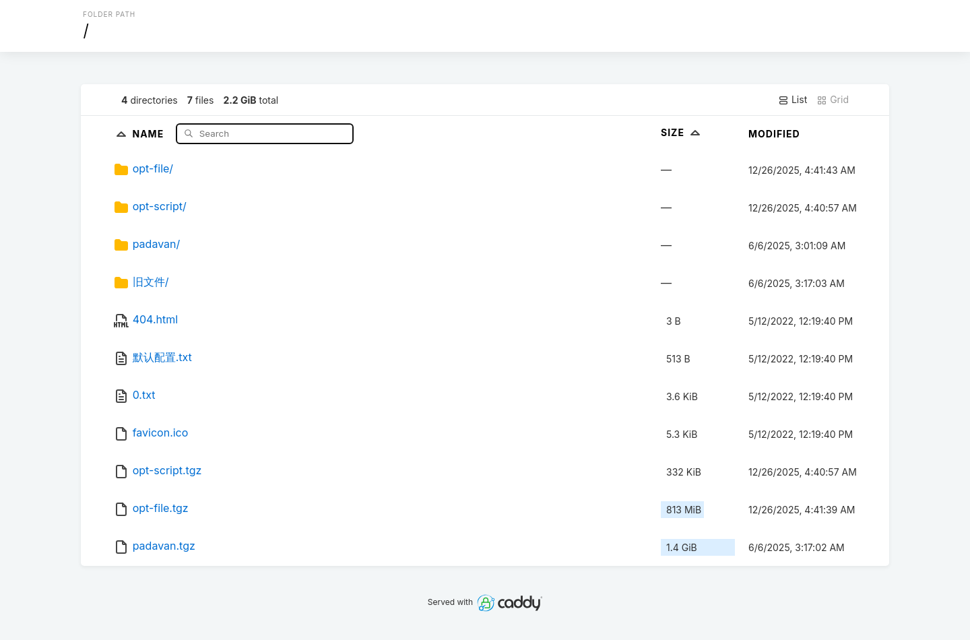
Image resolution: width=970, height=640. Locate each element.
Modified (774, 133)
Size (682, 132)
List (792, 100)
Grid (832, 100)
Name (149, 133)
